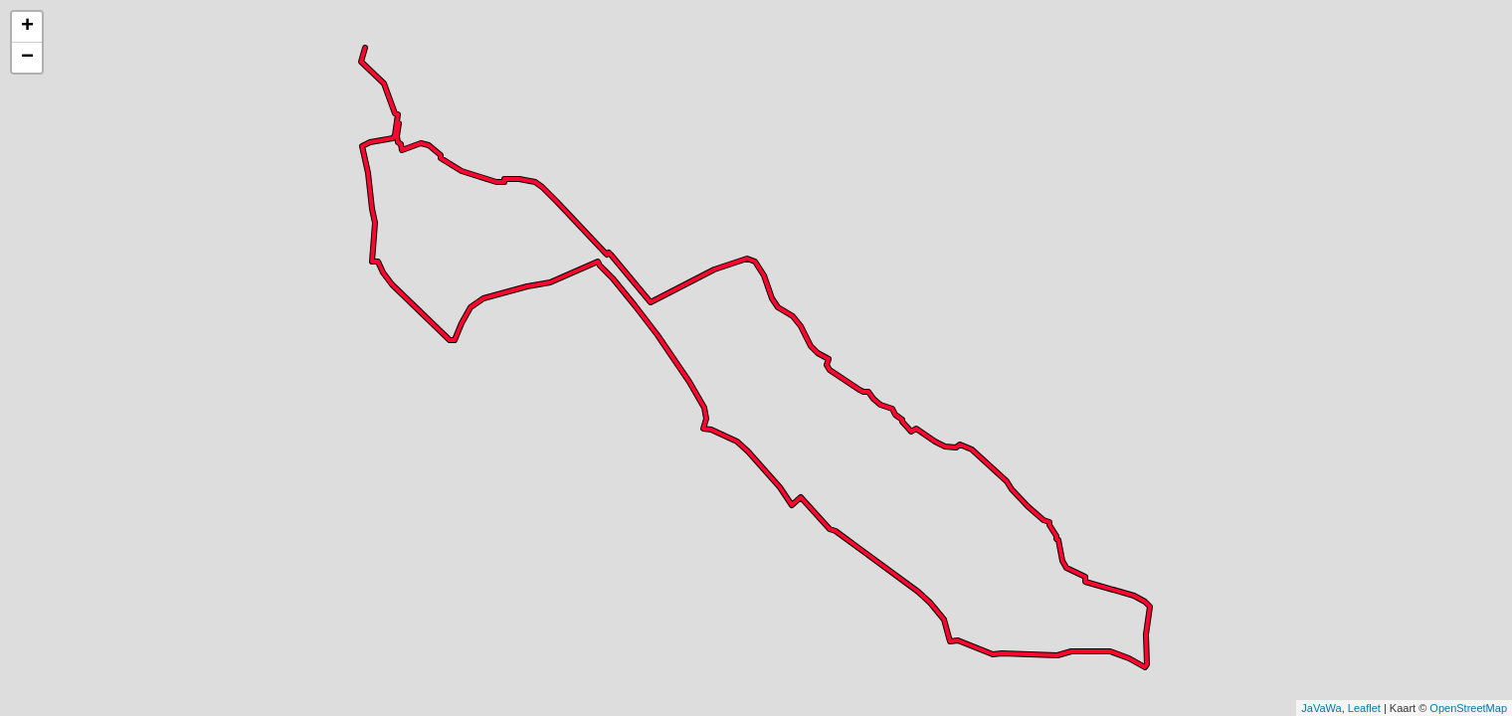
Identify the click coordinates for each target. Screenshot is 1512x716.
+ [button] (27, 27)
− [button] (27, 58)
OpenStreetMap (1468, 708)
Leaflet (1364, 708)
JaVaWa (1321, 708)
